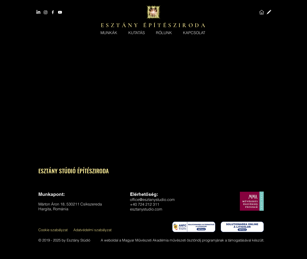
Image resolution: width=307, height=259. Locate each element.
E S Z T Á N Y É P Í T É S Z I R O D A (153, 25)
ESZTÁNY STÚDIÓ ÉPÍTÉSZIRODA (73, 170)
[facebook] (52, 12)
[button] (163, 32)
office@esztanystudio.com (152, 199)
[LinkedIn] (38, 12)
